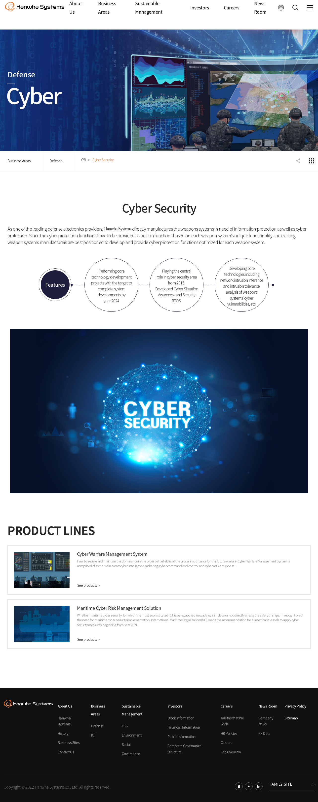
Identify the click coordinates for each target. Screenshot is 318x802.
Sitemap (291, 717)
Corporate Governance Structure (184, 748)
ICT (93, 735)
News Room (260, 15)
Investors (200, 14)
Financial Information (183, 727)
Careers (231, 14)
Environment (132, 735)
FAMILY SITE (292, 784)
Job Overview (231, 751)
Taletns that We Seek (232, 721)
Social (126, 744)
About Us (77, 15)
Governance (131, 753)
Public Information (181, 736)
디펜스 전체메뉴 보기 (311, 160)
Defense (55, 160)
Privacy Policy (295, 706)
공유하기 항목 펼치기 (298, 161)
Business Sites (69, 742)
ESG (125, 725)
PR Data (264, 733)
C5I (83, 159)
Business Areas (108, 15)
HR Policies (229, 733)
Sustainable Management (149, 15)
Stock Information (181, 717)
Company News (265, 721)
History (63, 733)
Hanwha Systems (64, 721)
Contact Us (66, 751)
